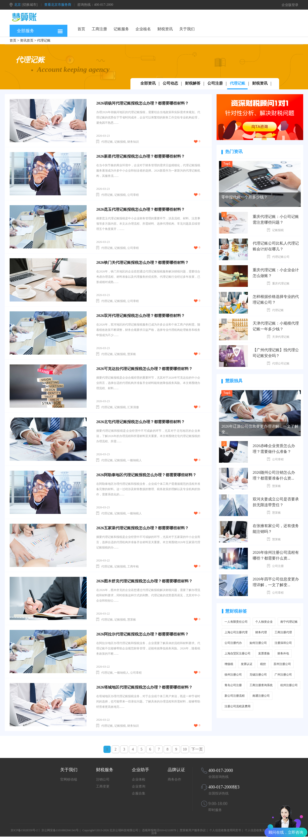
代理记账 (237, 83)
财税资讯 (165, 29)
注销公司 (102, 779)
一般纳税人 (134, 460)
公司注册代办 (233, 643)
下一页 (197, 749)
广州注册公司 (283, 674)
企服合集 (138, 793)
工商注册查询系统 (261, 685)
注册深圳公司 (283, 643)
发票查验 (264, 653)
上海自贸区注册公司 (237, 653)
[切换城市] (30, 4)
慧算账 (276, 486)
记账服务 (121, 29)
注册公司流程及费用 (237, 706)
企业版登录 (290, 5)
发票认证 (246, 664)
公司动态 (170, 83)
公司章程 (278, 459)
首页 (81, 29)
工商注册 (99, 29)
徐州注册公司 (233, 674)
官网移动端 (68, 779)
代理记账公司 (280, 256)
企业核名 (143, 29)
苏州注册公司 (282, 664)
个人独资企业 (264, 621)
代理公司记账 (280, 363)
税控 (263, 664)
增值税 (229, 664)
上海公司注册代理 (236, 632)
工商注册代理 (283, 632)
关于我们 (187, 29)
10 (185, 749)
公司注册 (215, 83)
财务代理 (261, 632)
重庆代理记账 (280, 283)
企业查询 (138, 786)
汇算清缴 (133, 407)
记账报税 (278, 230)
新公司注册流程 (235, 695)
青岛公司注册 (233, 685)
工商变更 (102, 786)
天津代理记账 (280, 336)
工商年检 (133, 566)
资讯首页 (26, 40)
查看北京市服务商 (57, 4)
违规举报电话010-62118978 (159, 830)
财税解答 (192, 83)
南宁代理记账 (289, 621)
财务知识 (133, 141)
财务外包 (283, 653)
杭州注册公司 (289, 685)
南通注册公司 (261, 695)
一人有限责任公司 (236, 621)
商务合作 (174, 779)
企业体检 (138, 779)
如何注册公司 (258, 643)
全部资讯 (148, 83)
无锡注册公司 (258, 674)
